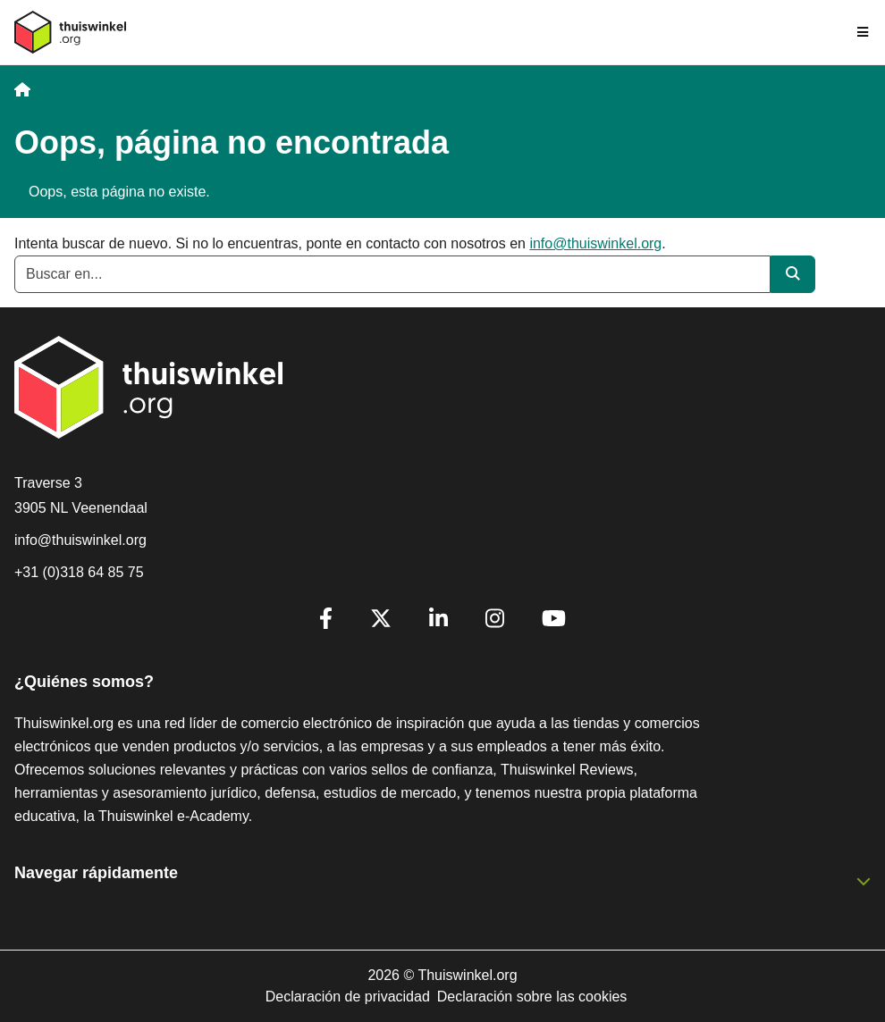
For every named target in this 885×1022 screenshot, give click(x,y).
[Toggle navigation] (864, 32)
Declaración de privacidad (348, 996)
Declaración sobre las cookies (532, 996)
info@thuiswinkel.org (595, 243)
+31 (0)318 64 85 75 (79, 572)
